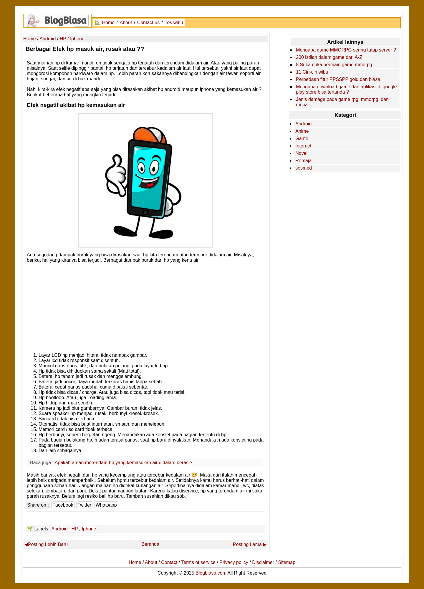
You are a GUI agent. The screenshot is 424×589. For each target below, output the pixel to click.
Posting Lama (247, 544)
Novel (301, 153)
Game (301, 138)
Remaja (303, 160)
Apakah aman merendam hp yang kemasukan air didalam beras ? (124, 462)
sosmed (303, 167)
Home (108, 22)
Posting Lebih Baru (48, 544)
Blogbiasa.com (211, 572)
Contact (169, 562)
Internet (303, 145)
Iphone (89, 528)
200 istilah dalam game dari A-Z (329, 57)
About (126, 22)
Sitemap (286, 562)
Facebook (62, 504)
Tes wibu (174, 22)
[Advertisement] (145, 306)
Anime (302, 131)
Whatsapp (106, 504)
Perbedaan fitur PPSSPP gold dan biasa (338, 79)
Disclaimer (263, 562)
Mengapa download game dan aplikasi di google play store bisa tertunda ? (346, 89)
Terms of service (198, 562)
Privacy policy (233, 562)
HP (75, 528)
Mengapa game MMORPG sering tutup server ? (346, 49)
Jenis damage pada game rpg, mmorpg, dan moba (342, 102)
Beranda (150, 544)
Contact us (148, 22)
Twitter (84, 504)
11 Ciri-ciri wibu (312, 71)
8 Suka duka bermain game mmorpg (334, 64)
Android (59, 528)
